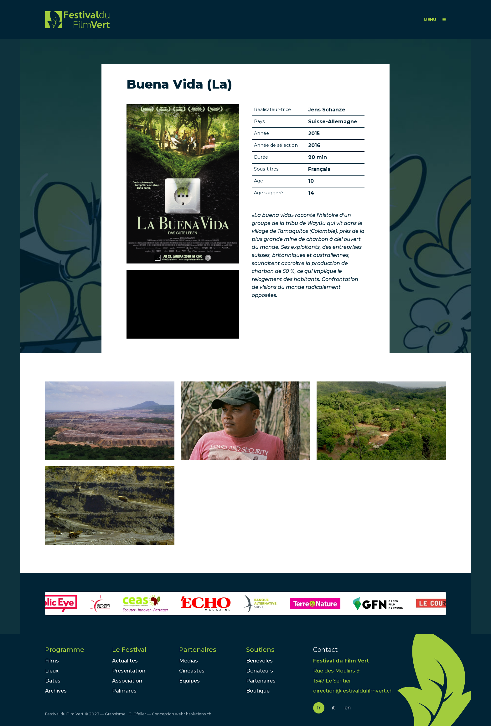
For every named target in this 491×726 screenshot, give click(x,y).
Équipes (189, 681)
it (333, 708)
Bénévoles (259, 661)
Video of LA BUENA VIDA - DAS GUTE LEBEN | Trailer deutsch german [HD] (183, 304)
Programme (64, 649)
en (347, 708)
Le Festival (129, 649)
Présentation (128, 671)
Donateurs (259, 671)
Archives (56, 691)
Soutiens (260, 649)
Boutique (258, 691)
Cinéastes (191, 671)
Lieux (52, 671)
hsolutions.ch (198, 714)
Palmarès (124, 691)
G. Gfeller (137, 714)
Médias (188, 661)
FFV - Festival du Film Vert (77, 19)
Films (52, 661)
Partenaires (197, 649)
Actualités (125, 661)
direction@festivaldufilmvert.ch (353, 691)
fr (319, 708)
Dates (52, 681)
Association (127, 681)
